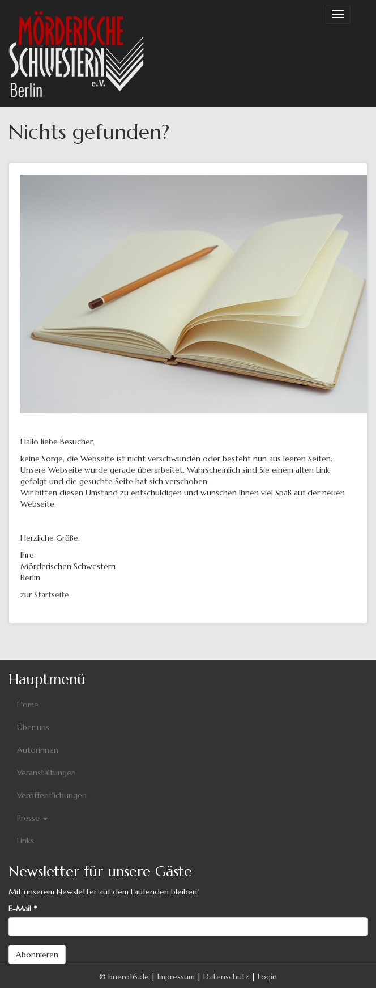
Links (25, 841)
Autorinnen (37, 750)
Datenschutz (226, 977)
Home (28, 704)
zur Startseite (44, 595)
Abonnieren (37, 954)
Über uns (33, 727)
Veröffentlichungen (52, 795)
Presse (32, 818)
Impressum (176, 977)
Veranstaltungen (46, 772)
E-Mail (22, 909)
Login (267, 977)
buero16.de (128, 977)
